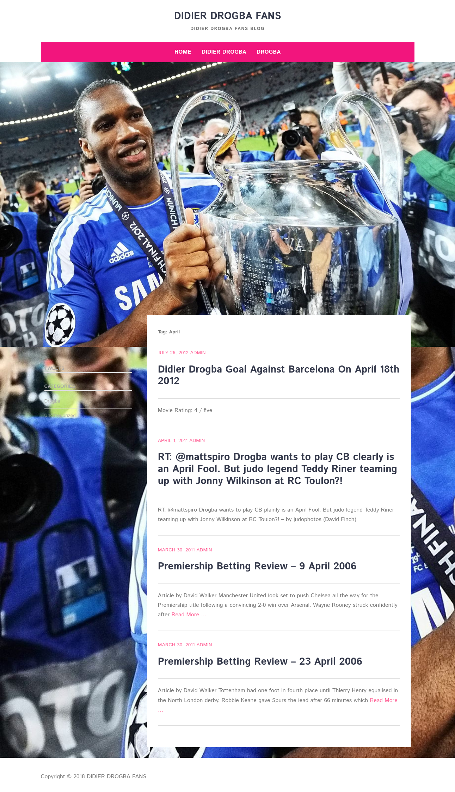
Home (182, 52)
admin (197, 352)
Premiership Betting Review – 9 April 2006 (257, 567)
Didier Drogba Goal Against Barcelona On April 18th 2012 (279, 376)
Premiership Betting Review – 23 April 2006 (260, 662)
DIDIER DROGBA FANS (227, 16)
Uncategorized (60, 415)
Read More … (189, 615)
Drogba (269, 52)
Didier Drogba (224, 52)
